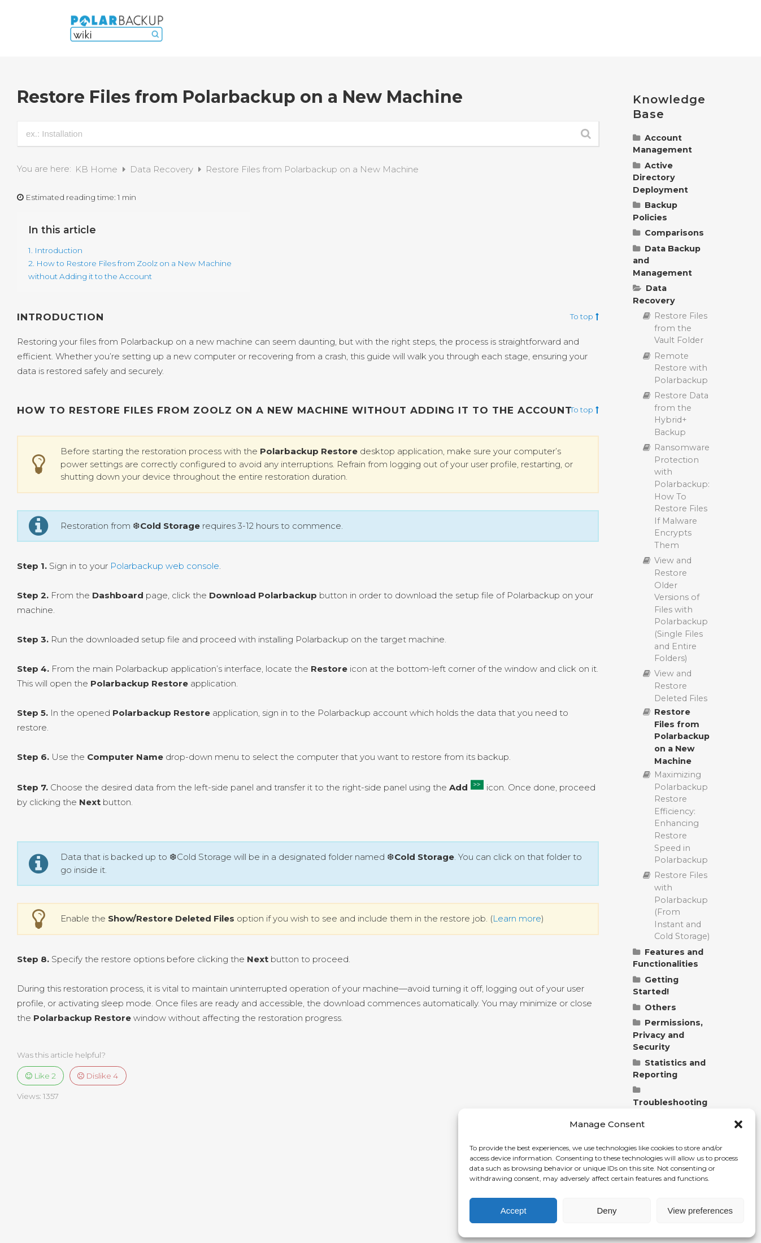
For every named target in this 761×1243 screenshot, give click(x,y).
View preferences (700, 1210)
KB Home (97, 169)
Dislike (97, 1075)
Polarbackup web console (164, 565)
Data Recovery (162, 169)
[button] (738, 1124)
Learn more (517, 918)
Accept (514, 1210)
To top (584, 317)
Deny (606, 1210)
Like (40, 1075)
